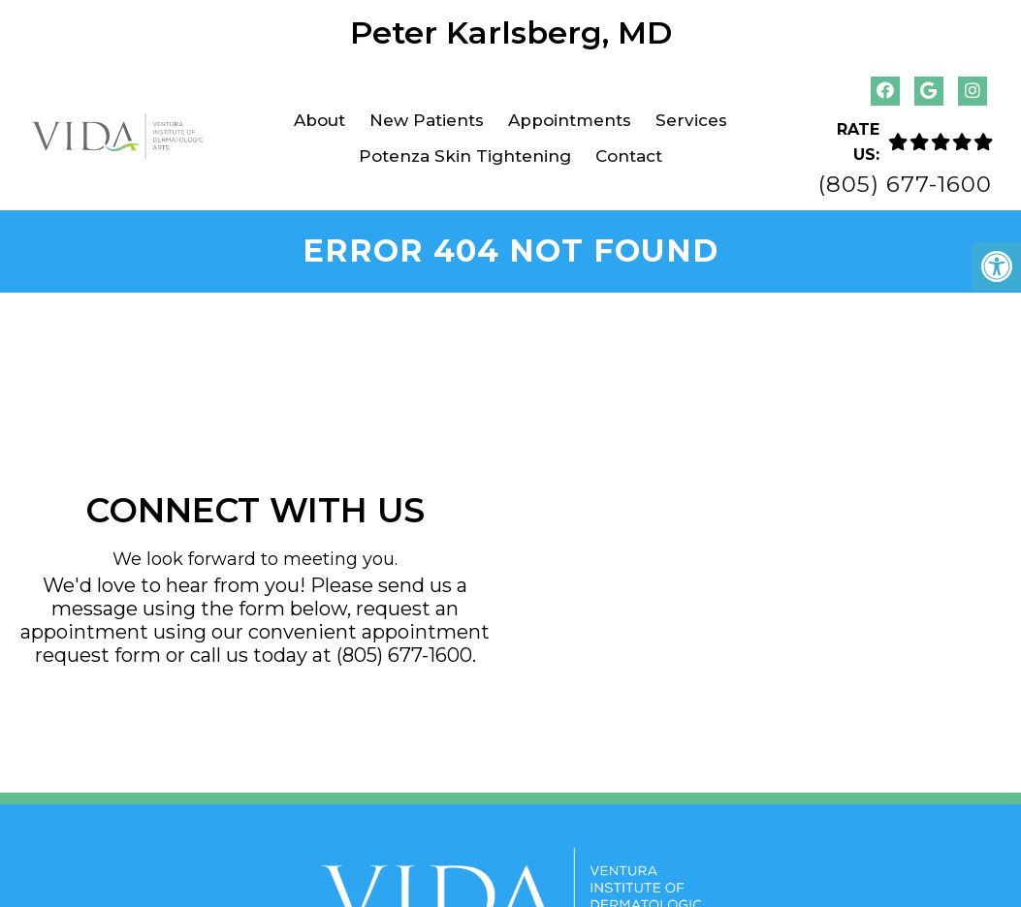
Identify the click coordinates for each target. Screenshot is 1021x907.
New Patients (426, 120)
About (319, 120)
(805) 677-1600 (905, 184)
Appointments (569, 120)
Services (691, 120)
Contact (628, 156)
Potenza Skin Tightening (465, 156)
